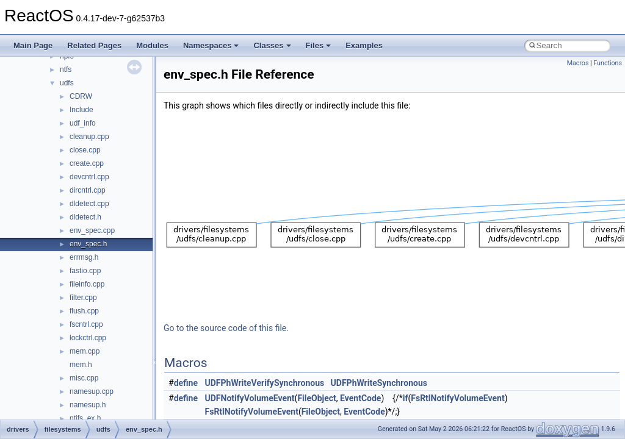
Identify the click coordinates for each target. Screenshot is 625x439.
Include (81, 109)
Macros (578, 63)
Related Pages (94, 45)
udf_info (83, 123)
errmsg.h (84, 257)
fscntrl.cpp (86, 324)
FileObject (316, 398)
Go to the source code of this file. (226, 328)
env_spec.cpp (92, 230)
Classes (272, 45)
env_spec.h (88, 244)
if (405, 398)
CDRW (81, 96)
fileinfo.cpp (87, 284)
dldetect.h (85, 217)
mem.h (81, 364)
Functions (607, 63)
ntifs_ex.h (85, 418)
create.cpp (87, 163)
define (186, 383)
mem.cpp (84, 351)
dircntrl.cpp (88, 190)
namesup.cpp (92, 391)
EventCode (360, 398)
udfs (67, 83)
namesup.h (88, 405)
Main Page (32, 45)
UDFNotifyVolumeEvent (250, 398)
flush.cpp (84, 311)
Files (318, 45)
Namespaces (211, 45)
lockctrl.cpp (88, 338)
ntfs (65, 69)
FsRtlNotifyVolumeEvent (457, 398)
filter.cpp (83, 297)
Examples (364, 45)
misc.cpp (84, 378)
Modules (152, 45)
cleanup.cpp (89, 136)
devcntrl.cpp (89, 177)
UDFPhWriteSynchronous (379, 383)
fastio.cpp (85, 270)
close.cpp (85, 150)
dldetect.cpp (89, 203)
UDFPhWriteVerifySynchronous (265, 383)
